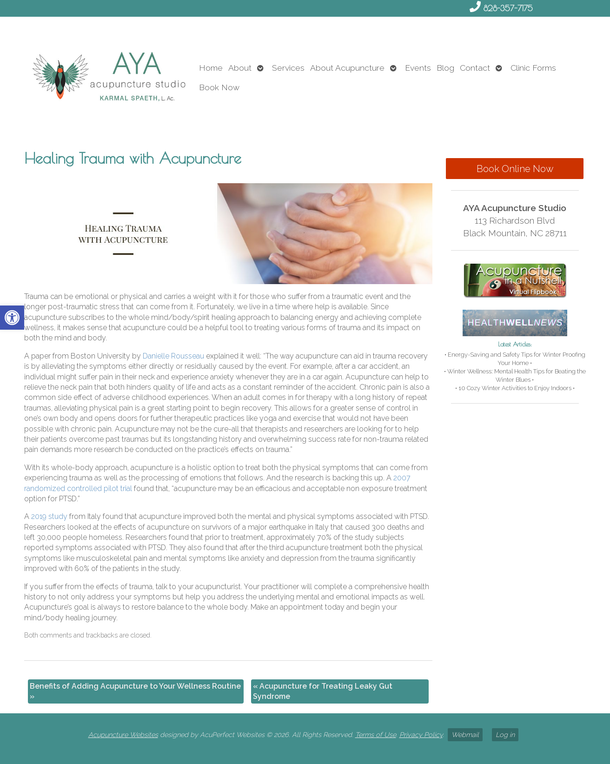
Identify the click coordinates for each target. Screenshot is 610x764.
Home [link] (211, 68)
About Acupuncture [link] (347, 68)
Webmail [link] (465, 734)
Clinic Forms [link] (533, 68)
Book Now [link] (219, 87)
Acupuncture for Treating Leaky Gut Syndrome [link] (322, 691)
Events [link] (418, 68)
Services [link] (288, 68)
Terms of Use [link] (375, 734)
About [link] (240, 68)
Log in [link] (505, 734)
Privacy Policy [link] (421, 734)
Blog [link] (445, 68)
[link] (12, 318)
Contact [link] (475, 68)
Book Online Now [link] (515, 168)
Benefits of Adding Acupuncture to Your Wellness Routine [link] (135, 691)
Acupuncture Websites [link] (123, 734)
